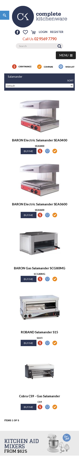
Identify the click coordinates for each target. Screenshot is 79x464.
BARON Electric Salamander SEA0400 (39, 140)
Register (56, 32)
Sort (70, 80)
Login (43, 32)
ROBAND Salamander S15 (39, 332)
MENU (65, 55)
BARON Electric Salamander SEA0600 (39, 204)
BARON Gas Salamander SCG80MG (39, 268)
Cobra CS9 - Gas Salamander (39, 396)
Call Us (39, 38)
